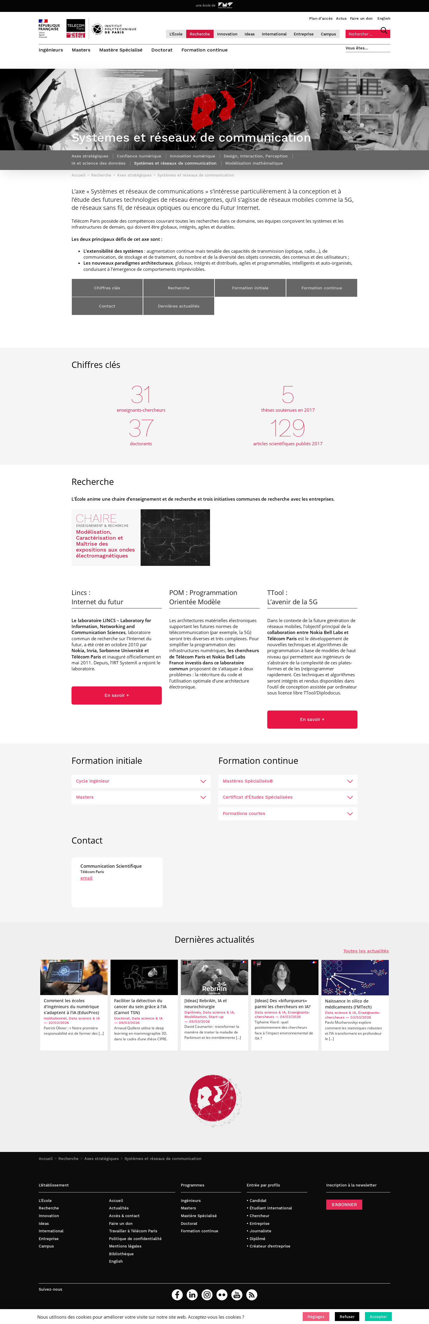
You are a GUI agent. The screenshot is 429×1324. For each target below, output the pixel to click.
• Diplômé (256, 1239)
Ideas (250, 34)
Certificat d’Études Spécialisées (288, 797)
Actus (341, 18)
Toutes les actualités (366, 951)
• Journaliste (259, 1231)
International (274, 34)
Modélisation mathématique (254, 163)
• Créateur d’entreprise (268, 1246)
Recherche (200, 34)
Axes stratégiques (101, 1159)
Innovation (227, 34)
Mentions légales (125, 1246)
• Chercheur (258, 1216)
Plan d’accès (321, 18)
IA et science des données (98, 163)
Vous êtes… (357, 48)
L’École (176, 34)
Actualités (119, 1208)
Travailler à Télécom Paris (133, 1231)
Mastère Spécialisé (120, 50)
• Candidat (257, 1201)
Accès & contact (124, 1216)
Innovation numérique (192, 156)
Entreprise (304, 34)
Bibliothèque (121, 1254)
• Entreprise (258, 1224)
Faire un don (361, 18)
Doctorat (161, 50)
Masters (81, 50)
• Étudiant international (269, 1208)
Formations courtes (288, 813)
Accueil (46, 1159)
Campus (328, 34)
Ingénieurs (51, 50)
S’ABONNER (344, 1205)
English (383, 18)
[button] (316, 1316)
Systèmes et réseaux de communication (163, 1159)
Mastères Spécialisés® (288, 781)
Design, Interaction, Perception (256, 156)
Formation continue (204, 50)
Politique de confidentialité (135, 1239)
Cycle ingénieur (141, 781)
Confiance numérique (139, 156)
